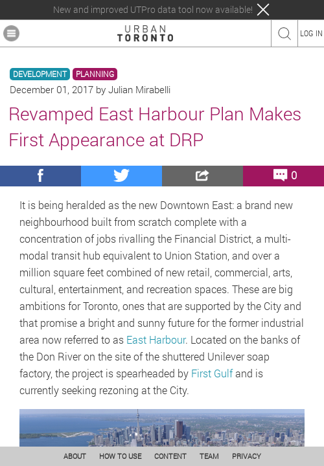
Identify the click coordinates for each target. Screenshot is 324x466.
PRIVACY (246, 456)
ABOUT (75, 456)
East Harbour (155, 339)
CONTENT (170, 456)
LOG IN (311, 33)
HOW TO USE (120, 456)
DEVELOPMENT (40, 74)
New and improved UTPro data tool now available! (153, 10)
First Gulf (212, 373)
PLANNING (95, 74)
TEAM (209, 456)
